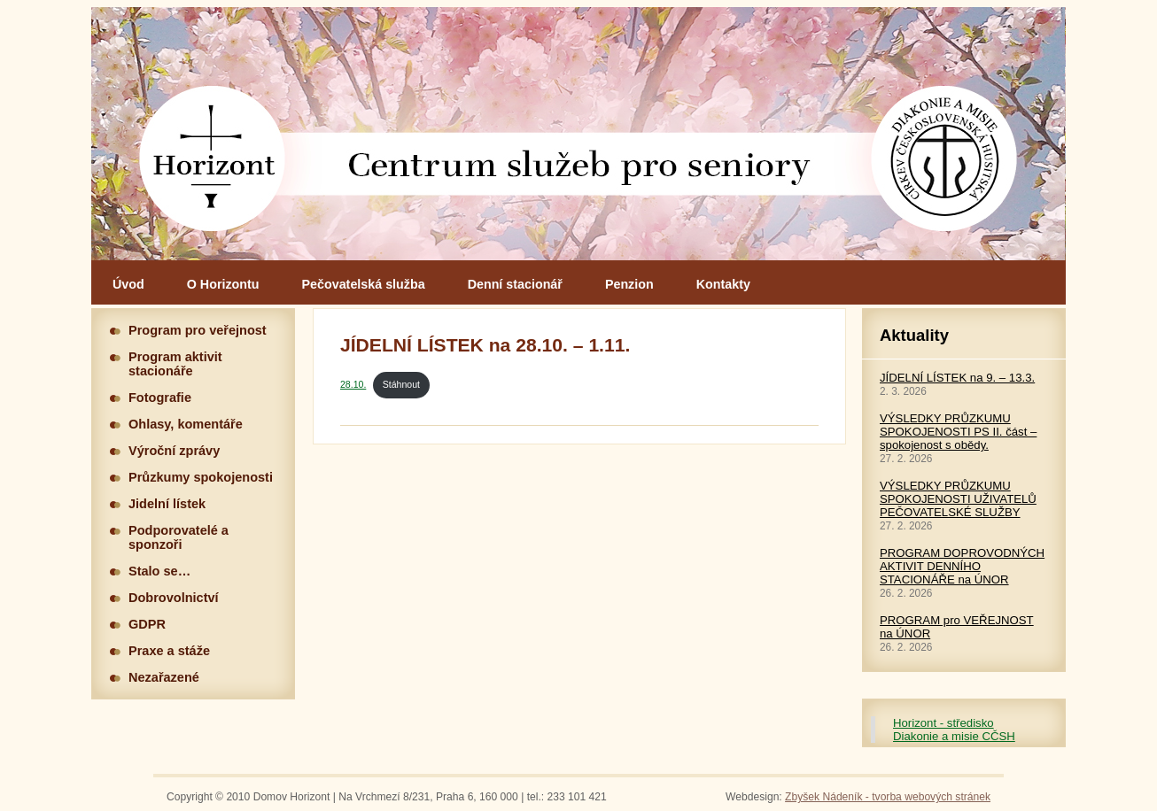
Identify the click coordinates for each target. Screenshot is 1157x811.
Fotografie (159, 397)
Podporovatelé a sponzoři (178, 537)
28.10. (353, 384)
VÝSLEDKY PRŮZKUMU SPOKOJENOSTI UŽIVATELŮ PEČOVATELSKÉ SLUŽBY (958, 499)
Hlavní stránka (578, 133)
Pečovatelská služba (363, 284)
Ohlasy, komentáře (185, 424)
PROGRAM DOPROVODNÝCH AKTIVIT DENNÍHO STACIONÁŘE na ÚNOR (962, 566)
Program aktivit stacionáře (175, 364)
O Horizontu (223, 284)
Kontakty (723, 284)
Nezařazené (163, 677)
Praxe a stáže (169, 651)
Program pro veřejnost (197, 330)
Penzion (629, 284)
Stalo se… (159, 571)
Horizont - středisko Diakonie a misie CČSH (954, 729)
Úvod (128, 284)
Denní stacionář (515, 284)
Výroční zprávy (174, 451)
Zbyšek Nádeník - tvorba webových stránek (887, 797)
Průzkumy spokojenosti (200, 477)
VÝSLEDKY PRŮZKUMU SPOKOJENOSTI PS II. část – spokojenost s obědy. (958, 432)
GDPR (147, 624)
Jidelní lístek (167, 504)
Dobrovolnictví (173, 598)
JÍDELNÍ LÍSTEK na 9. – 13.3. (957, 377)
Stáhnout (401, 384)
